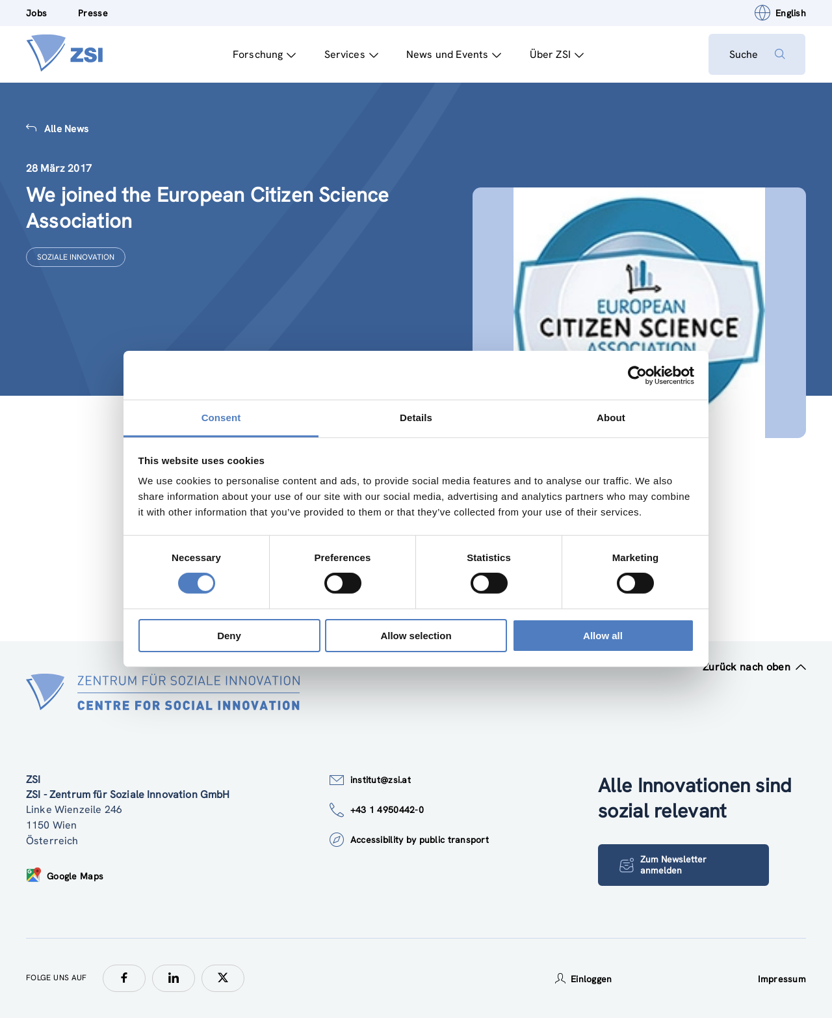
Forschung (264, 54)
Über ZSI (556, 54)
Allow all (603, 635)
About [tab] (611, 417)
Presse (93, 13)
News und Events (453, 54)
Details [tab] (416, 417)
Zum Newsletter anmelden (663, 864)
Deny (229, 635)
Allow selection (415, 635)
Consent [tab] (221, 417)
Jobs (36, 13)
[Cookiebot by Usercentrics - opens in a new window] (637, 375)
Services (351, 54)
